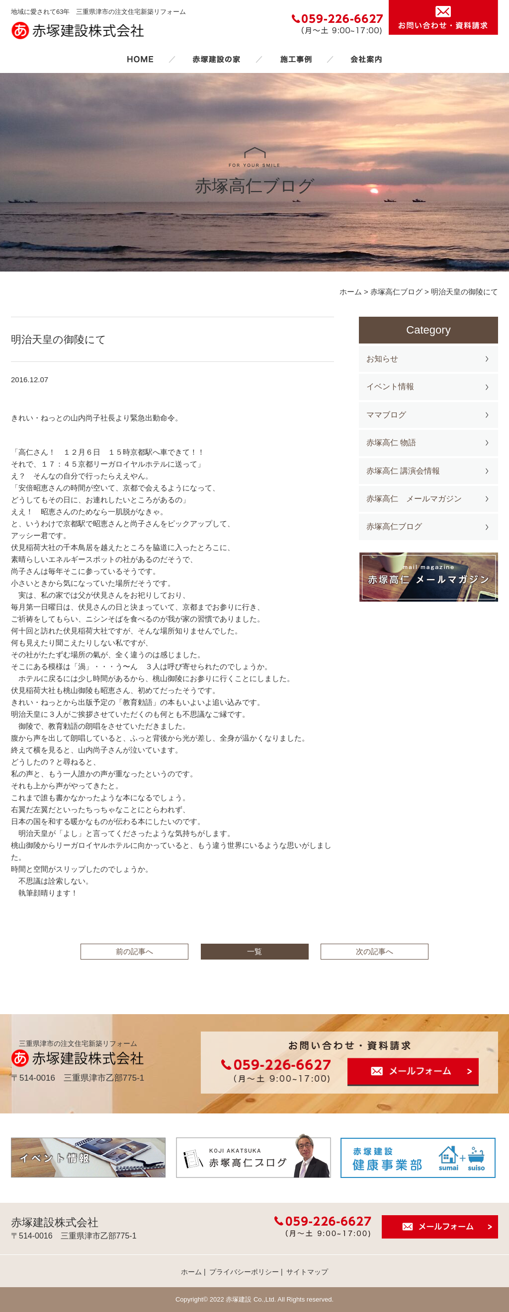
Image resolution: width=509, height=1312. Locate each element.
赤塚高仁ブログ (394, 526)
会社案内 (366, 59)
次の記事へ (374, 951)
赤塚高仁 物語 (391, 442)
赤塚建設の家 (216, 59)
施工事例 (296, 59)
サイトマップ (307, 1272)
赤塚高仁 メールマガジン (414, 498)
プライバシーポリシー (244, 1272)
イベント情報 (390, 386)
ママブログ (386, 415)
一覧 (254, 951)
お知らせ (382, 358)
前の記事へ (134, 951)
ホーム (140, 59)
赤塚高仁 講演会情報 (403, 471)
